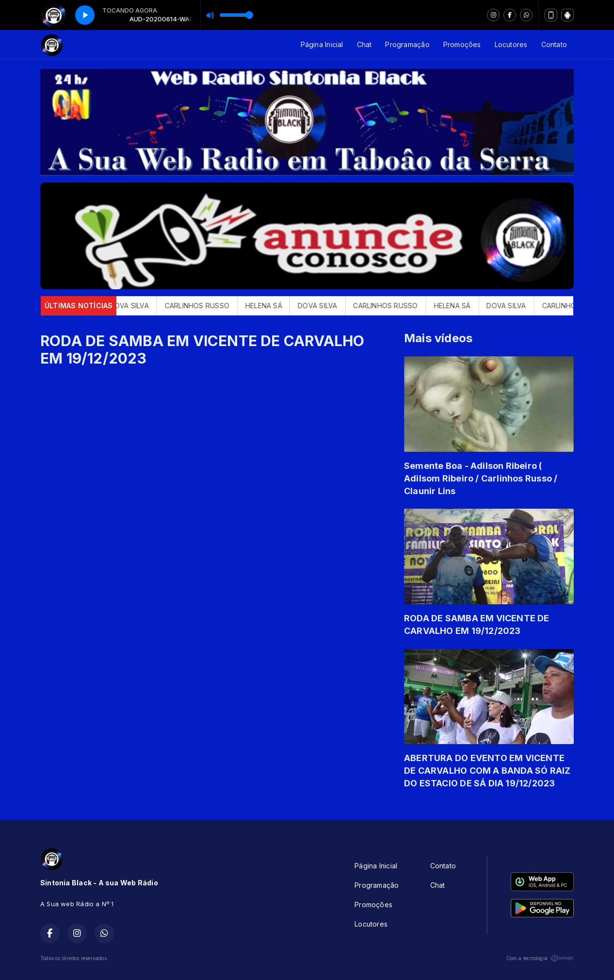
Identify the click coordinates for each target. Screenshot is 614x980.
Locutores (511, 44)
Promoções (462, 44)
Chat (364, 44)
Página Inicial (322, 44)
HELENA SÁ (273, 305)
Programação (407, 44)
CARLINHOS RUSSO (206, 305)
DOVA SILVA (138, 305)
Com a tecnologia (540, 958)
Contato (554, 44)
